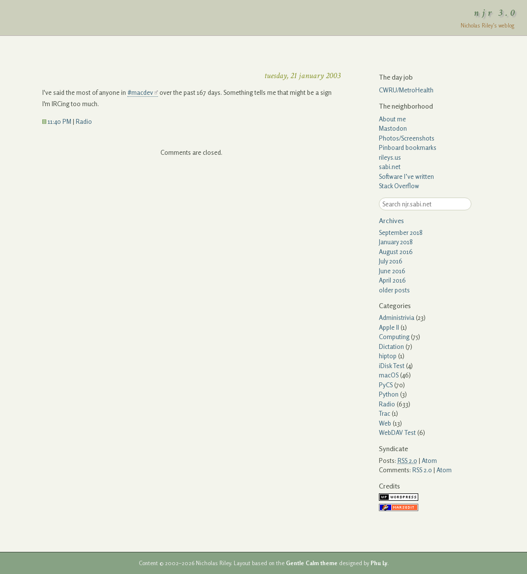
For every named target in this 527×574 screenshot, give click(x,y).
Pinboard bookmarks (407, 147)
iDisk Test (391, 366)
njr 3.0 (496, 12)
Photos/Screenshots (406, 138)
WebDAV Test (397, 432)
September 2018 (401, 232)
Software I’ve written (406, 176)
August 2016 (396, 252)
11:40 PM (56, 121)
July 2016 (391, 261)
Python (389, 394)
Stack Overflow (399, 186)
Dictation (391, 346)
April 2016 (392, 280)
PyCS (386, 385)
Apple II (389, 327)
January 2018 (396, 242)
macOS (389, 375)
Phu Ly (379, 563)
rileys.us (390, 157)
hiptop (388, 356)
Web (385, 423)
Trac (384, 413)
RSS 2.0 (422, 470)
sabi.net (390, 167)
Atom (429, 460)
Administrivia (396, 317)
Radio (84, 121)
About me (392, 119)
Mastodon (393, 128)
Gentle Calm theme (312, 563)
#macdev (140, 92)
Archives (391, 220)
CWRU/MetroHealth (406, 90)
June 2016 (392, 271)
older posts (394, 290)
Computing (394, 337)
